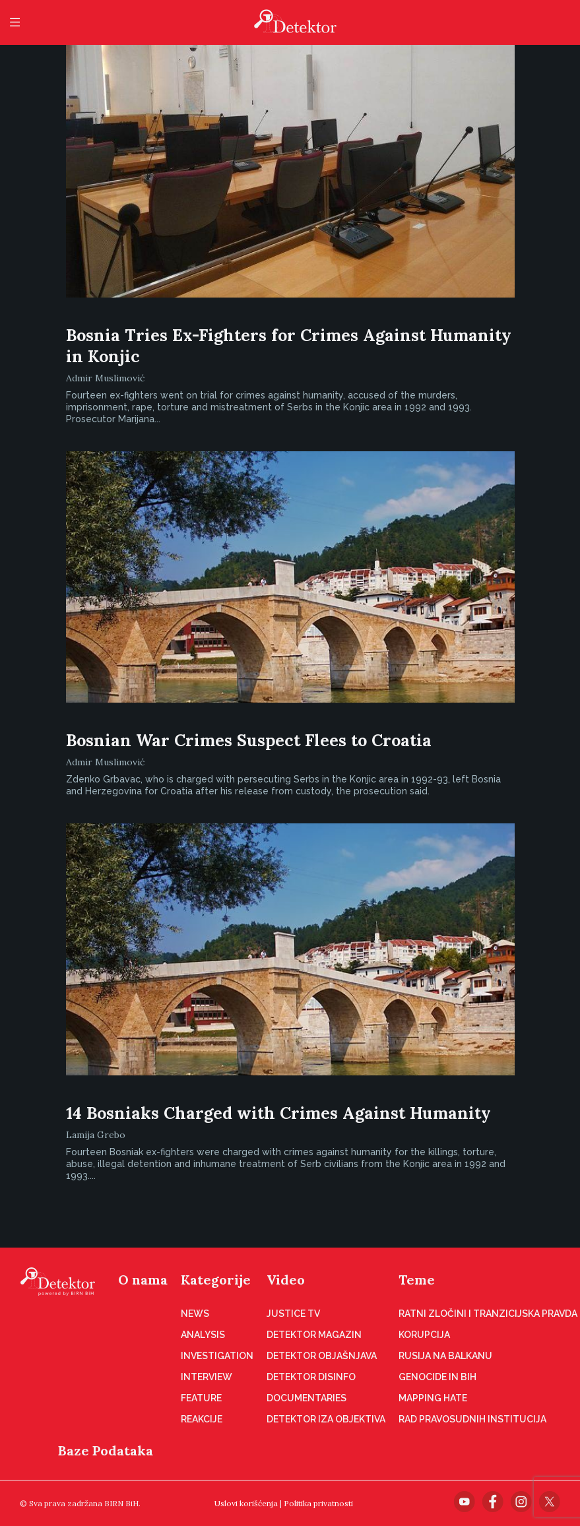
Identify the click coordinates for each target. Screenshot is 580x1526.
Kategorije (216, 1279)
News (195, 1313)
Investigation (217, 1356)
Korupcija (424, 1334)
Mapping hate (433, 1398)
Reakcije (201, 1419)
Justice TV (293, 1313)
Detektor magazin (314, 1334)
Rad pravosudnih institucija (472, 1419)
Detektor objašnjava (322, 1356)
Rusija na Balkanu (445, 1356)
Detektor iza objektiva (326, 1419)
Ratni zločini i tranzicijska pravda (488, 1313)
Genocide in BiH (437, 1377)
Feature (201, 1398)
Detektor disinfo (311, 1377)
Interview (206, 1377)
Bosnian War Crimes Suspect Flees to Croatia (249, 740)
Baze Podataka (105, 1450)
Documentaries (306, 1398)
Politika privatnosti (318, 1503)
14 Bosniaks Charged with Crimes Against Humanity (278, 1113)
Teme (417, 1279)
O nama (143, 1279)
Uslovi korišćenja (246, 1503)
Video (286, 1279)
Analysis (203, 1334)
